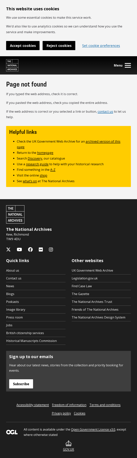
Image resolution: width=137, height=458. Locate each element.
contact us (105, 111)
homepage (45, 152)
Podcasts (12, 302)
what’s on (30, 181)
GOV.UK (68, 445)
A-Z (52, 169)
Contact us (13, 278)
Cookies (79, 413)
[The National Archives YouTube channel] (19, 249)
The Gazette (80, 294)
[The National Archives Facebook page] (30, 249)
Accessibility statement (32, 405)
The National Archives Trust (92, 302)
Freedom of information (69, 405)
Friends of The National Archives (95, 309)
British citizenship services (25, 333)
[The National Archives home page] (12, 65)
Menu (122, 65)
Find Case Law (82, 286)
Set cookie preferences (101, 45)
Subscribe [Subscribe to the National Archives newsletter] (21, 384)
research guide (37, 164)
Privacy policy (61, 413)
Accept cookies (23, 45)
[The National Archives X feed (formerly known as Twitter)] (8, 249)
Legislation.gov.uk (85, 278)
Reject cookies (58, 45)
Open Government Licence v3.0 (93, 429)
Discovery (35, 158)
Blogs (10, 294)
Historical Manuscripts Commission (31, 341)
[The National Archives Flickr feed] (41, 249)
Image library (15, 309)
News (10, 286)
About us (12, 270)
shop (43, 175)
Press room (14, 317)
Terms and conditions (105, 405)
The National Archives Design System (98, 317)
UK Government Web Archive (92, 270)
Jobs (9, 325)
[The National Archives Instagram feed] (51, 249)
